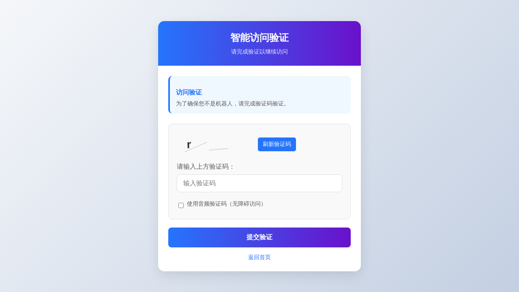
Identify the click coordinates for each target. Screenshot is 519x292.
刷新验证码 (277, 144)
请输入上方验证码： (206, 166)
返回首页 (259, 257)
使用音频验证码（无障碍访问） (226, 203)
